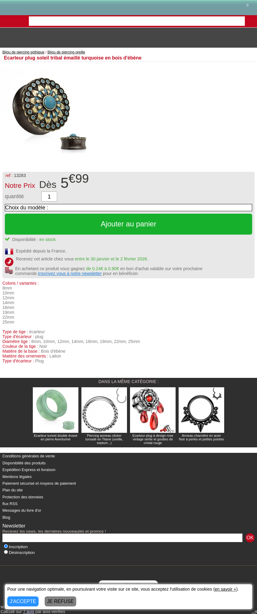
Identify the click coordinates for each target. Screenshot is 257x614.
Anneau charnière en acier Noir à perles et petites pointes (201, 437)
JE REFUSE (60, 601)
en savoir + (225, 589)
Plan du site (12, 490)
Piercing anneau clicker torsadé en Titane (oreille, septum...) (104, 439)
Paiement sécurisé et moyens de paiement (39, 483)
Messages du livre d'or (21, 510)
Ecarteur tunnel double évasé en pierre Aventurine (55, 437)
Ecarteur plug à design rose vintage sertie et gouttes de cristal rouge (152, 439)
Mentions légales (17, 476)
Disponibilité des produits (24, 463)
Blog (6, 517)
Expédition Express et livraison (28, 469)
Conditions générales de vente (28, 456)
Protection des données (22, 497)
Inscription (16, 546)
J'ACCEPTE (23, 601)
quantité (14, 196)
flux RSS (10, 503)
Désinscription (19, 552)
